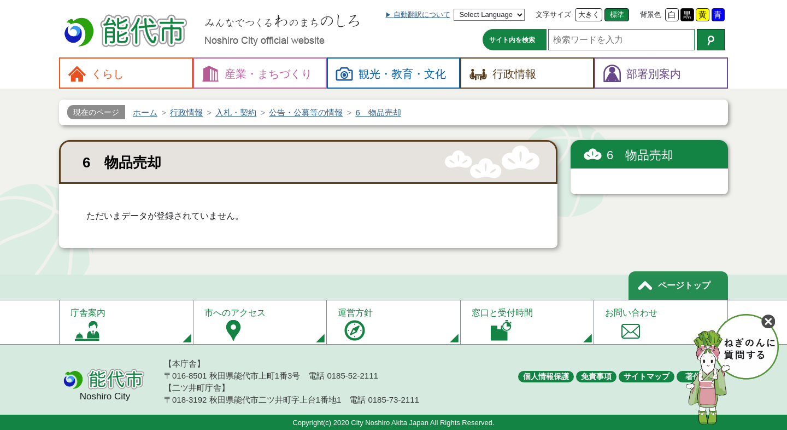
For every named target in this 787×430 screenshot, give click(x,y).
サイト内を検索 (512, 40)
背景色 (650, 14)
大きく (589, 14)
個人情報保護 (546, 376)
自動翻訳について (421, 14)
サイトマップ (646, 376)
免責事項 (596, 376)
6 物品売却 (640, 155)
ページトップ (684, 285)
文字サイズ (553, 14)
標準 (617, 14)
